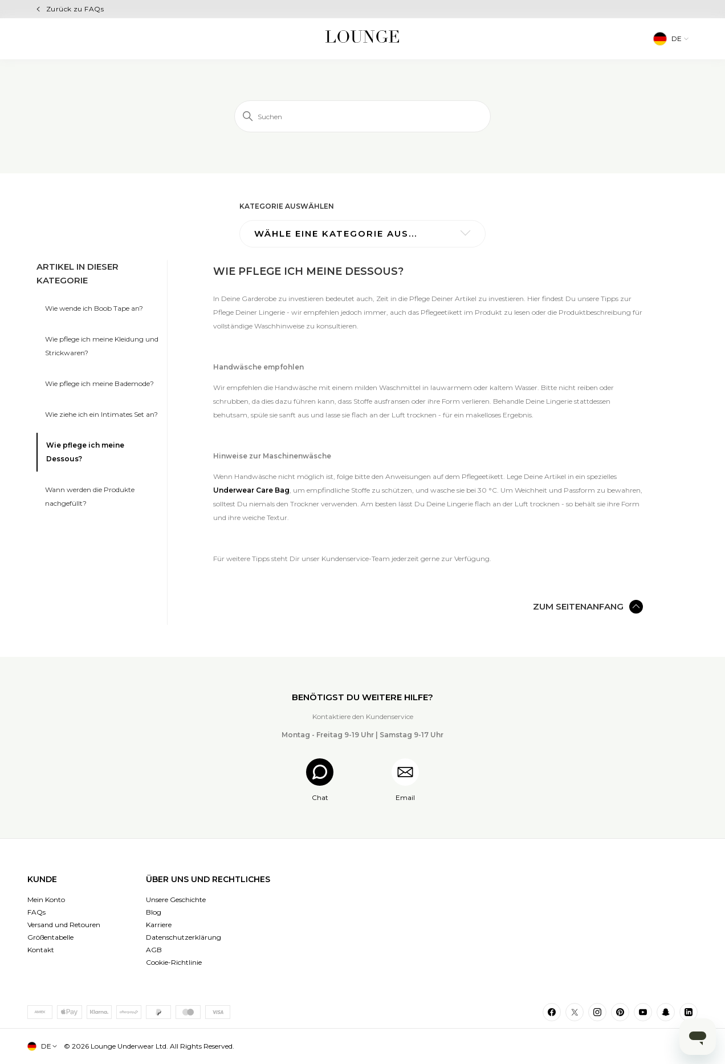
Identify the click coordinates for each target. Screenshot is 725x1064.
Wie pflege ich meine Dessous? (85, 452)
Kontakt (40, 949)
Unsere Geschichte (176, 899)
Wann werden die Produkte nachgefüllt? (90, 496)
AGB (154, 949)
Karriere (159, 924)
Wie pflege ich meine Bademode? (99, 383)
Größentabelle (50, 937)
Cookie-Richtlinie (174, 962)
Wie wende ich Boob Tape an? (94, 308)
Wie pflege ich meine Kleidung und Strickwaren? (101, 346)
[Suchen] (362, 116)
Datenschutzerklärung (183, 937)
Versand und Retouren (63, 924)
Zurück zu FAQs (75, 9)
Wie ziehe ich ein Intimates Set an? (101, 414)
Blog (153, 912)
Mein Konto (46, 899)
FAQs (36, 912)
